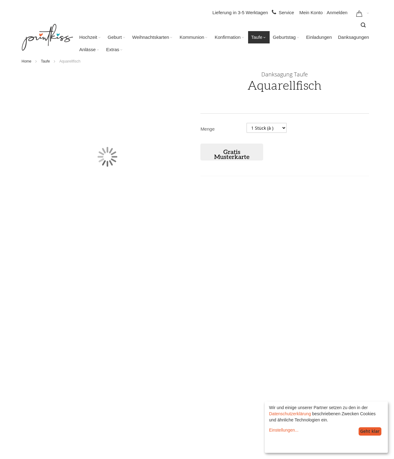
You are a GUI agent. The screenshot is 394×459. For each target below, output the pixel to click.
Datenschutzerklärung (290, 413)
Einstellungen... (284, 430)
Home (26, 61)
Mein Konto (311, 12)
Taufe (45, 61)
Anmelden (337, 12)
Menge (207, 129)
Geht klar (370, 431)
